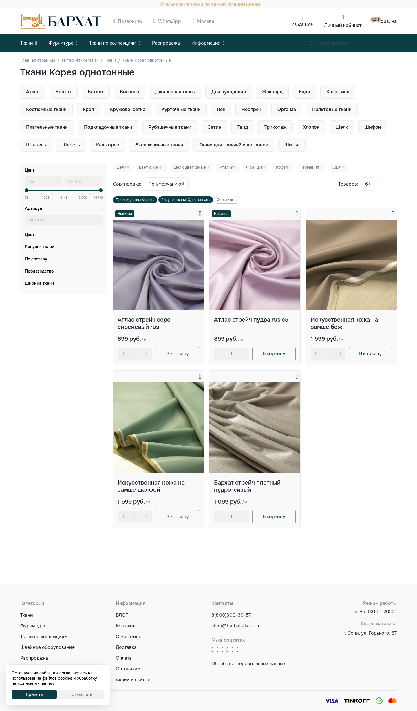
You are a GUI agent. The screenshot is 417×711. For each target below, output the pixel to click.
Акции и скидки (133, 679)
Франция (254, 167)
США (336, 167)
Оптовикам (128, 669)
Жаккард (272, 92)
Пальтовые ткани (332, 109)
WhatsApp (169, 21)
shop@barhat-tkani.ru (235, 626)
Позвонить (130, 21)
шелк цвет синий (190, 167)
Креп (88, 109)
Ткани (26, 43)
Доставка (126, 647)
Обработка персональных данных (248, 664)
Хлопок (311, 127)
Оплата (124, 658)
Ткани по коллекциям (112, 43)
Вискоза (129, 92)
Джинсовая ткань (175, 92)
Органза (286, 109)
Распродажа (166, 43)
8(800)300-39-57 (231, 615)
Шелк (342, 127)
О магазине (128, 637)
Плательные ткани (47, 127)
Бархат (64, 92)
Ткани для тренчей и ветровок (234, 145)
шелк (121, 167)
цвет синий (150, 167)
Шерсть (71, 145)
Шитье (291, 145)
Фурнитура (61, 43)
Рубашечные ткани (170, 127)
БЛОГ (122, 615)
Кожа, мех (337, 92)
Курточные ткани (181, 109)
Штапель (36, 145)
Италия (226, 167)
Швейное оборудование (47, 647)
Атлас (32, 92)
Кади (304, 92)
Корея (282, 167)
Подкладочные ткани (108, 127)
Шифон (372, 127)
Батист (96, 92)
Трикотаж (275, 127)
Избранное (302, 24)
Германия (309, 167)
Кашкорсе (107, 145)
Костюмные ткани (46, 109)
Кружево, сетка (127, 109)
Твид (242, 127)
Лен (221, 109)
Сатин (214, 127)
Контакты (126, 626)
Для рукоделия (228, 92)
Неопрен (251, 109)
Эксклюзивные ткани (159, 145)
